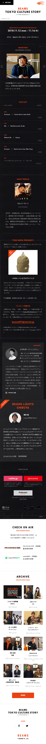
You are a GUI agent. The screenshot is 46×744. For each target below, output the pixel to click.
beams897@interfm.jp (29, 312)
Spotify (25, 499)
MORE (23, 695)
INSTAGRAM (22, 456)
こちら (33, 329)
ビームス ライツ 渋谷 (9, 456)
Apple (21, 499)
